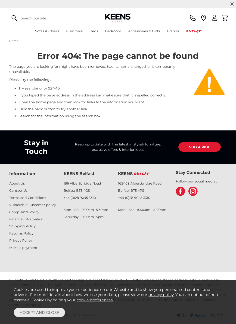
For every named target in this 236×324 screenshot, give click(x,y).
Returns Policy (21, 233)
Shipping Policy (22, 226)
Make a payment (23, 248)
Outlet (193, 31)
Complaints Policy (24, 212)
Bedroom (113, 31)
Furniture (74, 31)
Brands (173, 31)
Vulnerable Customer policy (32, 205)
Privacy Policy (20, 240)
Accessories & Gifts (144, 31)
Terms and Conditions (27, 198)
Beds (94, 31)
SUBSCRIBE (199, 147)
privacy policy (161, 294)
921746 (54, 88)
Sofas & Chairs (47, 31)
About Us (17, 183)
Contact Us (18, 190)
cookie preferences (95, 300)
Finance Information (26, 219)
